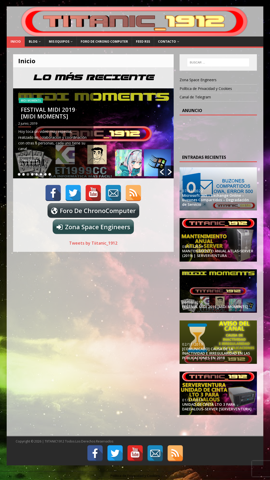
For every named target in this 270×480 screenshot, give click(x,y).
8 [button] (49, 174)
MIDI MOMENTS (31, 100)
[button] (162, 171)
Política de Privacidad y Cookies (206, 88)
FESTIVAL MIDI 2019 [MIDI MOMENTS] (48, 113)
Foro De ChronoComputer (98, 210)
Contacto (167, 41)
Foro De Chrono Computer (104, 41)
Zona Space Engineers (97, 227)
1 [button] (19, 174)
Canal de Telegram (195, 97)
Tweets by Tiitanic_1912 (93, 243)
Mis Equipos (59, 41)
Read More (29, 160)
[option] (93, 133)
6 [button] (41, 174)
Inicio (16, 41)
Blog (33, 41)
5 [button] (36, 174)
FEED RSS (143, 41)
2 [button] (23, 174)
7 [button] (45, 174)
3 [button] (28, 174)
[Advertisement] (223, 133)
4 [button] (32, 174)
